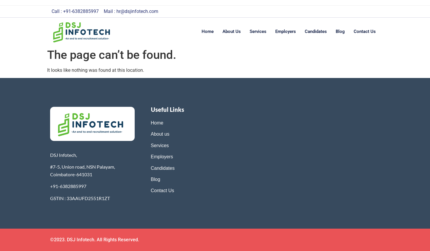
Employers (285, 31)
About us (232, 31)
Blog (340, 31)
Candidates (316, 31)
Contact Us (162, 190)
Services (258, 31)
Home (208, 31)
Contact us (365, 31)
